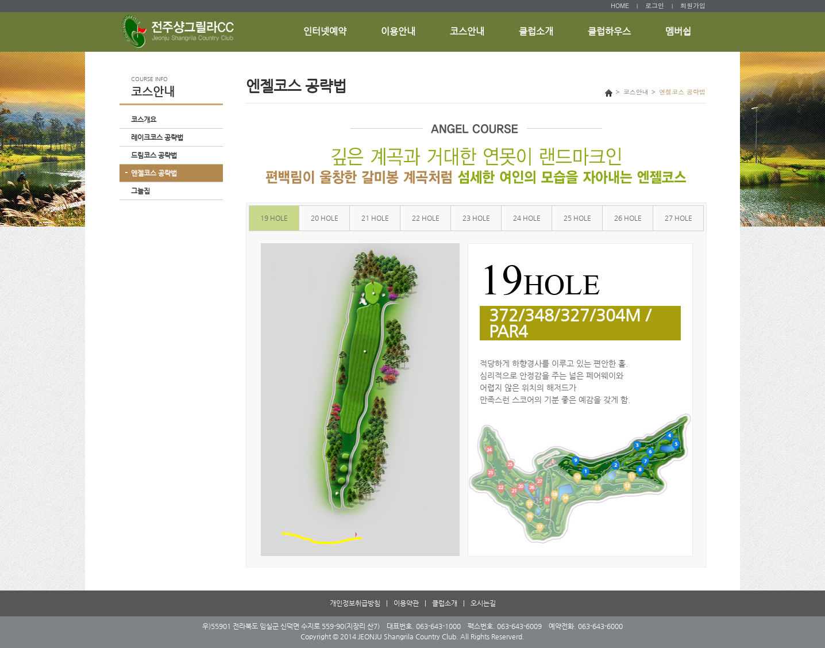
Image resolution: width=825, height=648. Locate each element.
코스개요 (143, 120)
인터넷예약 (324, 31)
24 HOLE (527, 218)
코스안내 (467, 31)
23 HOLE (476, 218)
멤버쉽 (678, 31)
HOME (620, 5)
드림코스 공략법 (154, 155)
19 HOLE (274, 218)
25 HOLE (577, 218)
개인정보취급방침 (355, 603)
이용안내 (398, 31)
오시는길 (483, 603)
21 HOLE (375, 218)
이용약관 (406, 603)
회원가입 (693, 5)
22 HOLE (426, 218)
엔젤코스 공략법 (154, 173)
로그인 (654, 5)
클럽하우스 (609, 31)
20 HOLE (324, 218)
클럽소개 (536, 31)
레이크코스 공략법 (157, 137)
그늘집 (140, 191)
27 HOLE (678, 218)
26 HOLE (628, 218)
